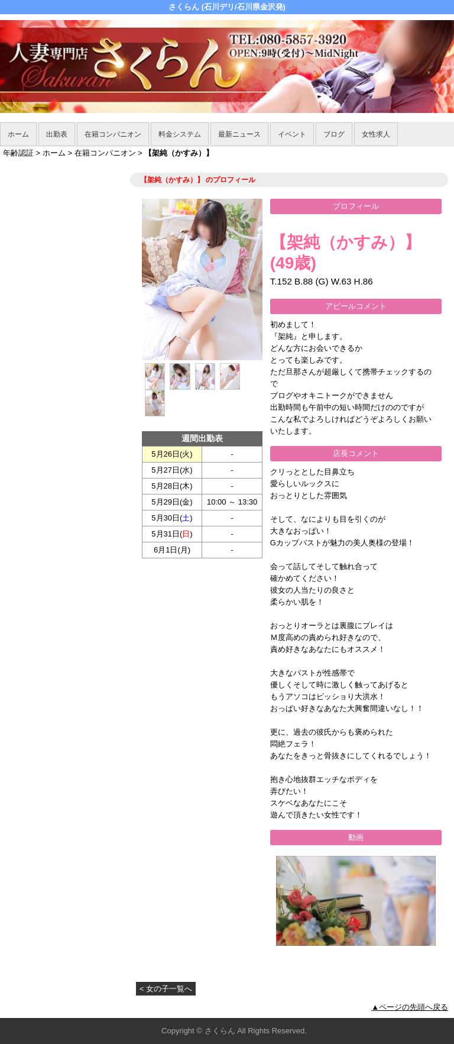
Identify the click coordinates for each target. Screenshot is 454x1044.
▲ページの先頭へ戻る (409, 1007)
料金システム (179, 134)
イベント (292, 134)
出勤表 (56, 134)
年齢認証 (18, 152)
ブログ (334, 134)
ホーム (18, 134)
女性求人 (376, 134)
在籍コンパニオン (113, 134)
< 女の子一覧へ (166, 988)
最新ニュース (239, 134)
